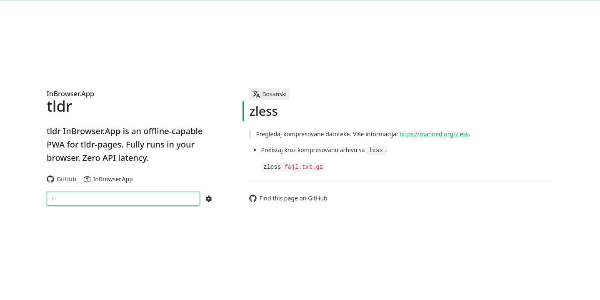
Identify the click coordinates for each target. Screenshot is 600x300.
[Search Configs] (209, 199)
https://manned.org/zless (434, 134)
